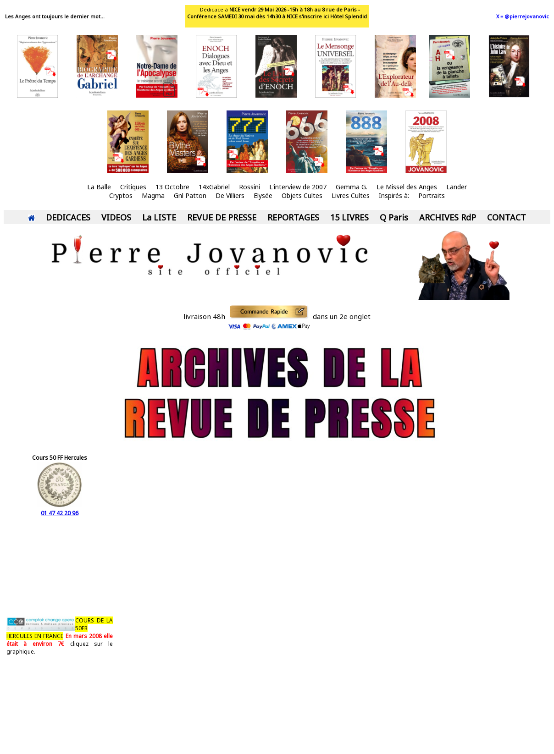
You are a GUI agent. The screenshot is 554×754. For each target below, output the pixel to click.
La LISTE (159, 217)
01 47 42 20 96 (60, 509)
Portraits (431, 195)
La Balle (99, 186)
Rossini (249, 186)
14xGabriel (214, 186)
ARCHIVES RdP (447, 217)
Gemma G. (351, 186)
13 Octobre (172, 186)
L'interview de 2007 (298, 186)
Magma (153, 195)
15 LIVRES (349, 217)
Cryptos (121, 195)
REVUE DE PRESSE (221, 217)
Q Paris (394, 217)
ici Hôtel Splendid (345, 16)
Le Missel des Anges (407, 186)
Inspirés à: (394, 195)
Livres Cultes (351, 195)
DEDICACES (68, 217)
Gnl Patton (190, 195)
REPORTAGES (293, 217)
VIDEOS (116, 217)
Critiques (133, 186)
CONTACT (506, 217)
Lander (456, 186)
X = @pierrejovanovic (522, 16)
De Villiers (230, 195)
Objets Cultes (302, 195)
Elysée (263, 195)
